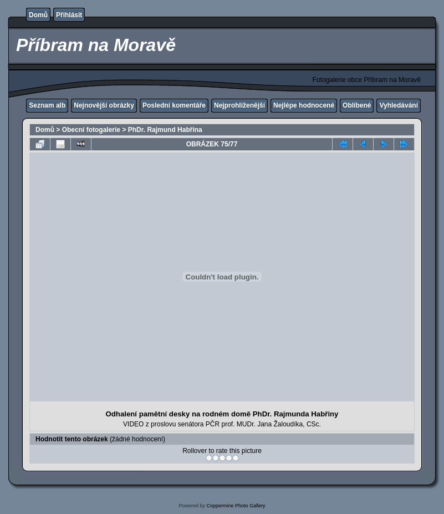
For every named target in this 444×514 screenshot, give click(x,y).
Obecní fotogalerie (91, 130)
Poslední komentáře (174, 105)
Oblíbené (357, 105)
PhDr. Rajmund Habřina (165, 130)
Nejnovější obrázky (104, 105)
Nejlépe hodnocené (303, 105)
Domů (38, 15)
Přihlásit (69, 15)
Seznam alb (47, 105)
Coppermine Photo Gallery (235, 505)
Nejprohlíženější (239, 105)
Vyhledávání (398, 105)
